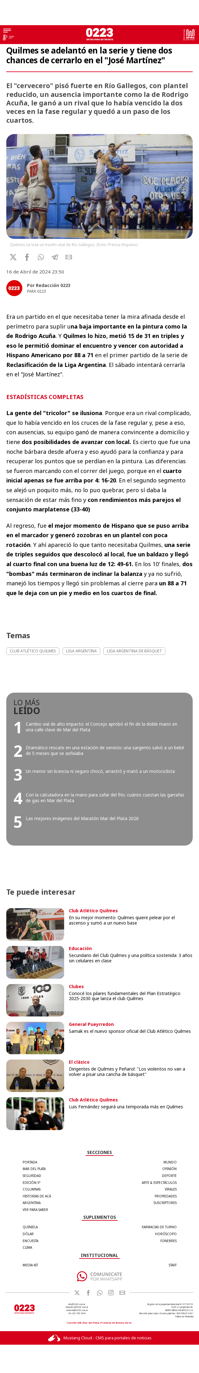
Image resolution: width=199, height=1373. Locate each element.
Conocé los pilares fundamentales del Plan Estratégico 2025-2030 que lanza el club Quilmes (124, 996)
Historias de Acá (37, 1196)
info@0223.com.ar (77, 1304)
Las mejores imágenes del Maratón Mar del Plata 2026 (82, 818)
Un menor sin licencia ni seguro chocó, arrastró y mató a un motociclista (100, 771)
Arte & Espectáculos (159, 1182)
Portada (30, 1162)
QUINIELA (30, 1227)
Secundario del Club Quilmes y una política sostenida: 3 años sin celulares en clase (130, 958)
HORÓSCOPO (166, 1234)
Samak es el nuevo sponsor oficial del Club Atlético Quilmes (130, 1031)
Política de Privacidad (184, 1316)
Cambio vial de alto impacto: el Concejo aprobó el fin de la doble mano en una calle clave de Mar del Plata (101, 727)
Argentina (32, 1203)
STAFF (173, 1265)
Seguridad (32, 1175)
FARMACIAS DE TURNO (159, 1227)
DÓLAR (28, 1234)
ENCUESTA (30, 1241)
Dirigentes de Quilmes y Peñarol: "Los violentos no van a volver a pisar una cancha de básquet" (127, 1071)
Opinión (169, 1169)
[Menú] (7, 31)
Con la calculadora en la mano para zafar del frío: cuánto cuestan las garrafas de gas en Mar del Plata (105, 797)
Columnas (32, 1189)
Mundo (170, 1162)
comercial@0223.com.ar (77, 1310)
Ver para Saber (35, 1209)
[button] (41, 257)
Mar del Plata (34, 1169)
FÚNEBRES (168, 1241)
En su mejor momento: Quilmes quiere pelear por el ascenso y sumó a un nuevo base (122, 920)
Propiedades (166, 1196)
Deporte (169, 1175)
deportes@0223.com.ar (77, 1307)
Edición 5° (32, 1182)
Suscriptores (165, 1203)
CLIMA (27, 1247)
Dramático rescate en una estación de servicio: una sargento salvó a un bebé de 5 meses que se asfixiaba (105, 750)
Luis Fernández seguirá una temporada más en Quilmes (126, 1107)
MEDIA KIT (30, 1265)
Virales (171, 1189)
